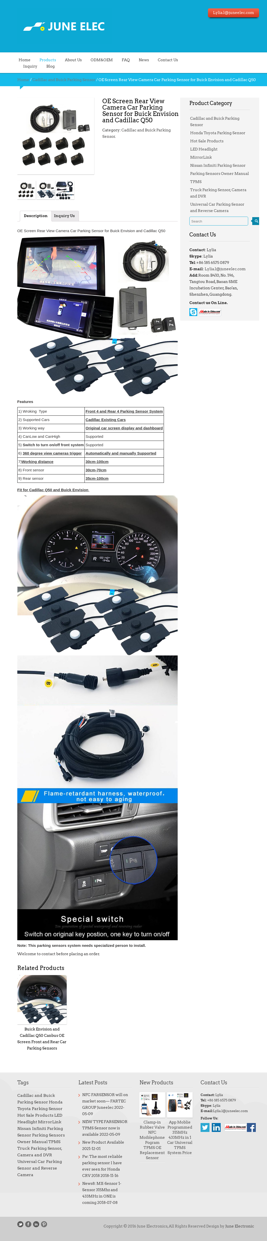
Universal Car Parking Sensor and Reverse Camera (35, 1168)
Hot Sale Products (202, 141)
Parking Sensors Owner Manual (215, 173)
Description (31, 216)
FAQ (121, 59)
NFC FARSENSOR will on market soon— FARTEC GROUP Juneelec (100, 1101)
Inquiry (26, 66)
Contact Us (163, 59)
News (139, 59)
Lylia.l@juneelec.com (220, 269)
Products (43, 59)
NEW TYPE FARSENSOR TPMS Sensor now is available (100, 1128)
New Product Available (99, 1142)
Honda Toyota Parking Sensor (213, 133)
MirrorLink (196, 157)
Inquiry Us (59, 216)
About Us (68, 59)
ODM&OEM (97, 59)
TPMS (191, 182)
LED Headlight (199, 149)
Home (20, 59)
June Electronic (235, 1226)
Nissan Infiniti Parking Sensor (213, 165)
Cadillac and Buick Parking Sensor (59, 80)
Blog (46, 66)
